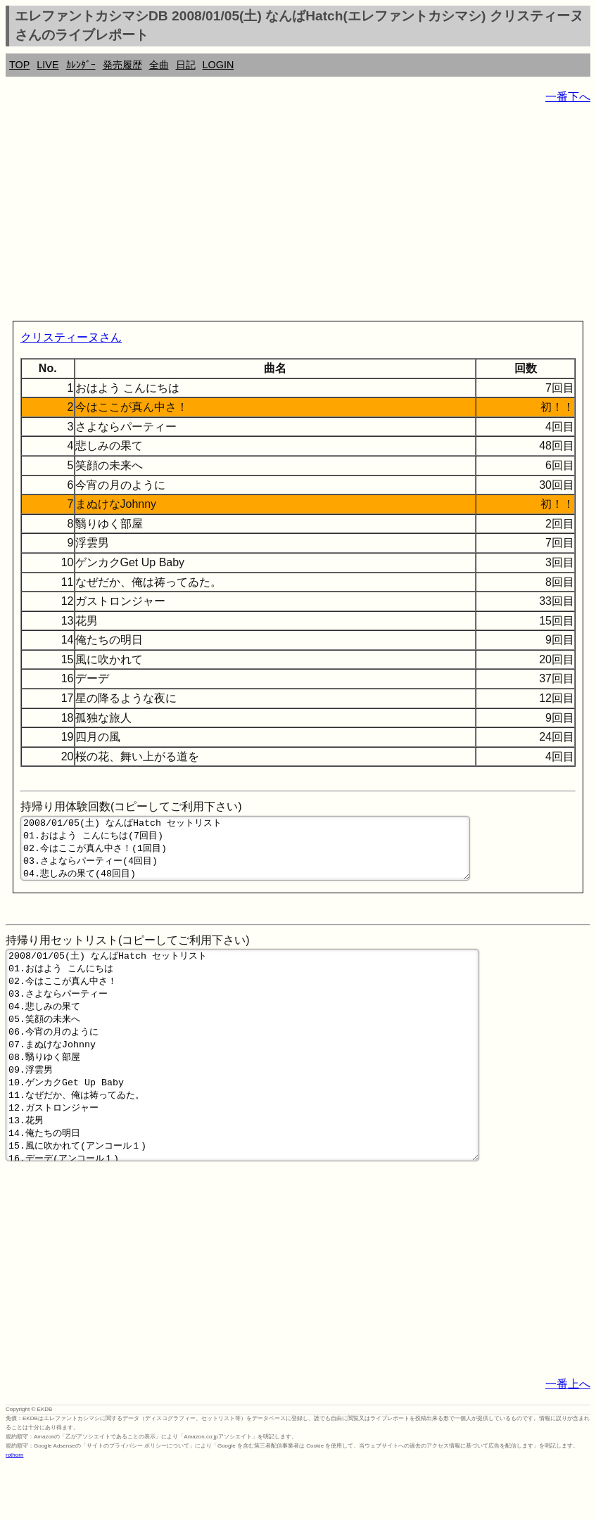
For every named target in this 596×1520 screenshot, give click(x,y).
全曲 (159, 64)
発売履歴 (122, 64)
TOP (19, 64)
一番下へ (567, 97)
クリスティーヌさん (71, 337)
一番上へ (567, 1439)
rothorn (14, 1510)
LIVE (47, 64)
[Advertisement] (298, 215)
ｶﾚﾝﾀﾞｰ (81, 64)
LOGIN (218, 64)
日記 (186, 64)
